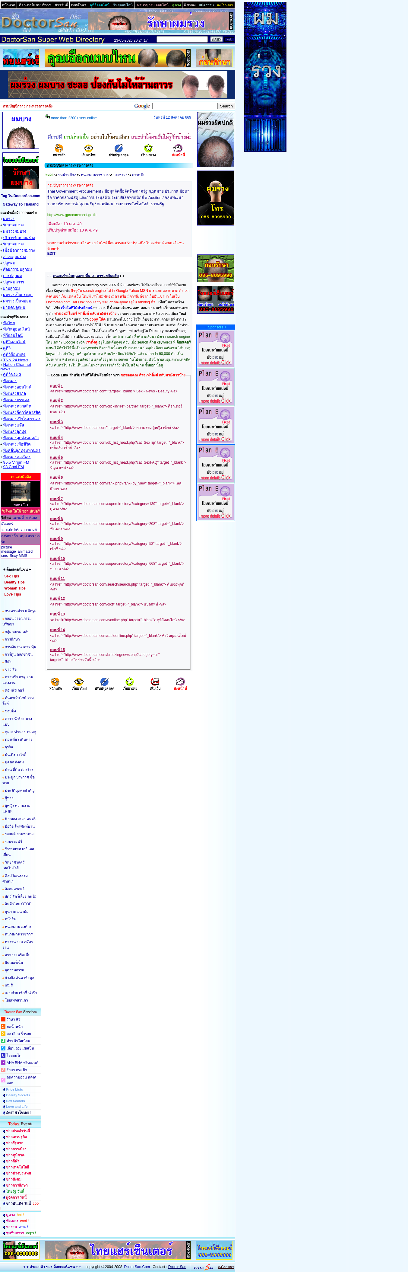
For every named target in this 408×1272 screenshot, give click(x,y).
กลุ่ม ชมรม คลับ (17, 632)
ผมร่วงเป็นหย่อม (17, 301)
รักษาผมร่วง (13, 225)
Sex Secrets (15, 1101)
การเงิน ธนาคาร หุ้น (20, 647)
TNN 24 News (15, 360)
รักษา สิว (13, 1019)
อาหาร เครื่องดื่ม (17, 955)
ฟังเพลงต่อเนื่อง (16, 457)
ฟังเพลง (10, 381)
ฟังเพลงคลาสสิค (17, 406)
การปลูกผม (12, 275)
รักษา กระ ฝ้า (17, 1070)
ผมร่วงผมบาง (14, 231)
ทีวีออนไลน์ (13, 335)
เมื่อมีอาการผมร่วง (19, 250)
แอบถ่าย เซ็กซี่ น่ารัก (21, 993)
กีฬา (8, 662)
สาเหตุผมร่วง (14, 256)
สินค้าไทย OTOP (18, 904)
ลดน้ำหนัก (15, 1026)
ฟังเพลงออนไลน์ (17, 387)
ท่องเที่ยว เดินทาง (18, 739)
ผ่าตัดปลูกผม (14, 307)
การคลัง (138, 175)
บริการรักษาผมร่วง (19, 237)
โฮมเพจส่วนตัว (16, 1000)
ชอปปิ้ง (10, 711)
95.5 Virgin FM (16, 462)
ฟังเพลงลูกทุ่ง (14, 431)
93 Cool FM (13, 467)
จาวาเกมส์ (29, 530)
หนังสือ (10, 919)
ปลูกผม (9, 263)
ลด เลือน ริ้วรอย (19, 1034)
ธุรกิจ (9, 747)
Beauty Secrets (18, 1095)
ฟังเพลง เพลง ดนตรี (20, 819)
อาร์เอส (31, 518)
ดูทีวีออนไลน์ (14, 342)
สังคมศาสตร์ (14, 889)
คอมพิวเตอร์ (14, 690)
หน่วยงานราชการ (19, 934)
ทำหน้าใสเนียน (18, 1041)
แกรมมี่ (18, 518)
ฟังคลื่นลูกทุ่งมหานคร (21, 450)
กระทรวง (120, 175)
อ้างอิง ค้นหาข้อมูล (19, 978)
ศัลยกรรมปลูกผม (17, 269)
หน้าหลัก (59, 153)
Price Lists (14, 1089)
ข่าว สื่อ (11, 669)
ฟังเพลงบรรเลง (16, 400)
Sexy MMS (18, 556)
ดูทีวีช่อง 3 (12, 374)
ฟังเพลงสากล (14, 393)
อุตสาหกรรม (14, 970)
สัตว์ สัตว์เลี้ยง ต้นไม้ (20, 896)
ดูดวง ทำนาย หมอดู (20, 732)
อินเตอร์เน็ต (14, 962)
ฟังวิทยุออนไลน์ (16, 329)
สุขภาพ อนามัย (16, 911)
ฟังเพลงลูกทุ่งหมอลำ (21, 438)
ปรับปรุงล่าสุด (118, 153)
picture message (8, 549)
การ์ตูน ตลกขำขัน (19, 654)
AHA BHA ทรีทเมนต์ (22, 1063)
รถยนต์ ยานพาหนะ (19, 834)
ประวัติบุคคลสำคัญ (19, 790)
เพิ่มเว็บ (155, 686)
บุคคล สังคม (14, 762)
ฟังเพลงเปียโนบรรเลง (21, 419)
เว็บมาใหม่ (88, 153)
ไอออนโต (14, 1055)
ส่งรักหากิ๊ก (9, 536)
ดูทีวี (7, 348)
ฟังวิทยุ (9, 323)
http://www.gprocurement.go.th (71, 215)
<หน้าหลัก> (67, 175)
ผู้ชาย (9, 798)
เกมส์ (9, 985)
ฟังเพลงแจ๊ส (13, 425)
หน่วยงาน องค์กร (18, 927)
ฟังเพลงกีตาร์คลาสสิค (22, 412)
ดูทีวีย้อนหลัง (14, 354)
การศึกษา (12, 639)
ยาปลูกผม (11, 288)
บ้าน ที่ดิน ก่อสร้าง (19, 770)
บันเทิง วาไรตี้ (15, 755)
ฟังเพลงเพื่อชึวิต (17, 444)
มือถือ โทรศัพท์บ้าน (20, 826)
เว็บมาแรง (148, 153)
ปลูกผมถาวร (13, 282)
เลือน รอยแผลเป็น (20, 1048)
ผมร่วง (8, 218)
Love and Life (16, 1106)
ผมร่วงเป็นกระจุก (18, 294)
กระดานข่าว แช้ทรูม (20, 611)
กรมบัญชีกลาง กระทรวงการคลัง (70, 185)
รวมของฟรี (13, 841)
